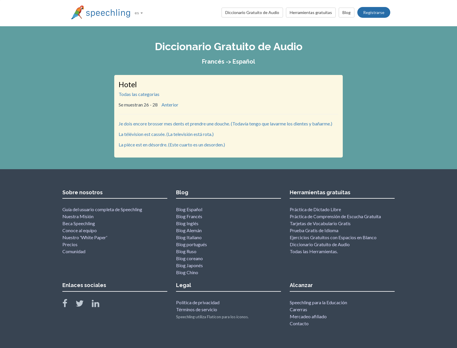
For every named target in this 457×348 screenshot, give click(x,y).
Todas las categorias (139, 94)
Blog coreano (189, 258)
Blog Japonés (189, 265)
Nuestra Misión (78, 216)
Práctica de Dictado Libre (315, 209)
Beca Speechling (78, 223)
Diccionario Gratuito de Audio (252, 12)
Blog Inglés (187, 223)
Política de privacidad (197, 302)
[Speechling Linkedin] (99, 304)
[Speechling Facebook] (68, 304)
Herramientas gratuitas (311, 12)
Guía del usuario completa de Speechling (102, 209)
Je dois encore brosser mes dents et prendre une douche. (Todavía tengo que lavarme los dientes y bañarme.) (225, 123)
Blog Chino (187, 272)
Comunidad (73, 251)
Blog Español (189, 209)
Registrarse (373, 12)
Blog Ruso (186, 251)
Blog (346, 12)
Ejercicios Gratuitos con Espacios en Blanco (333, 237)
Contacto (299, 323)
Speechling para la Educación (318, 302)
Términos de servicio (196, 309)
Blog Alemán (189, 230)
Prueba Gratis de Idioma (314, 230)
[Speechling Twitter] (83, 304)
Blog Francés (189, 216)
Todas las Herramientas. (314, 251)
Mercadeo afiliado (308, 316)
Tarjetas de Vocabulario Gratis (320, 223)
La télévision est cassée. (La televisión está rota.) (166, 134)
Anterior (169, 104)
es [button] (139, 12)
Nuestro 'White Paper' (84, 237)
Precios (70, 244)
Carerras (298, 309)
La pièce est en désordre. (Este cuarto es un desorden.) (172, 144)
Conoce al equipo (79, 230)
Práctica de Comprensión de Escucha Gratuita (335, 216)
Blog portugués (191, 244)
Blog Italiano (189, 237)
